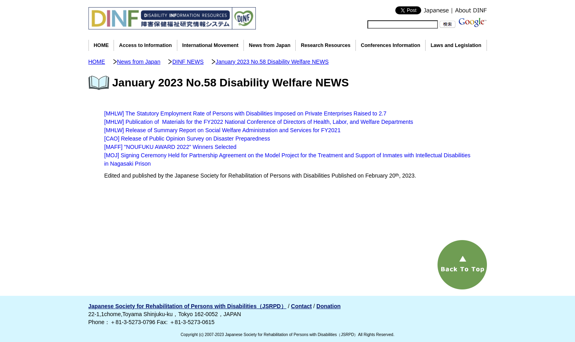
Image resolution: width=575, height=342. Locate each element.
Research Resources (326, 45)
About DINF (469, 10)
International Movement (210, 45)
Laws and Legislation (456, 45)
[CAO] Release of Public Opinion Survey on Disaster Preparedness (187, 138)
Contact (301, 306)
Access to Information (145, 45)
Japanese (436, 10)
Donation (328, 306)
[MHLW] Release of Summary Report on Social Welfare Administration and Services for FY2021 (222, 130)
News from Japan (269, 45)
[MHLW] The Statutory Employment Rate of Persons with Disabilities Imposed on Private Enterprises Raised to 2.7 (245, 113)
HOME (101, 45)
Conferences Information (390, 45)
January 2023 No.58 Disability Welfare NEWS (272, 62)
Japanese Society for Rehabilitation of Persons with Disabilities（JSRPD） (187, 306)
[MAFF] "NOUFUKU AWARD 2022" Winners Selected (170, 147)
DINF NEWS (188, 62)
